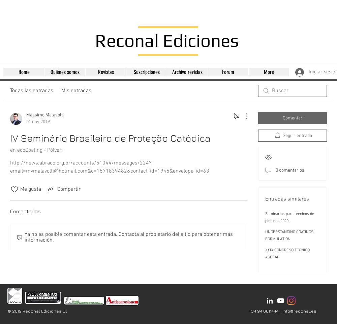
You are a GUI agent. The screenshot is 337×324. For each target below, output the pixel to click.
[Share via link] (64, 189)
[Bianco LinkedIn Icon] (270, 300)
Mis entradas (76, 90)
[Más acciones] (243, 116)
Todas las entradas (31, 90)
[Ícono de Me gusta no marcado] (14, 189)
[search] (292, 91)
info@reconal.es (299, 311)
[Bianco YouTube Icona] (280, 300)
